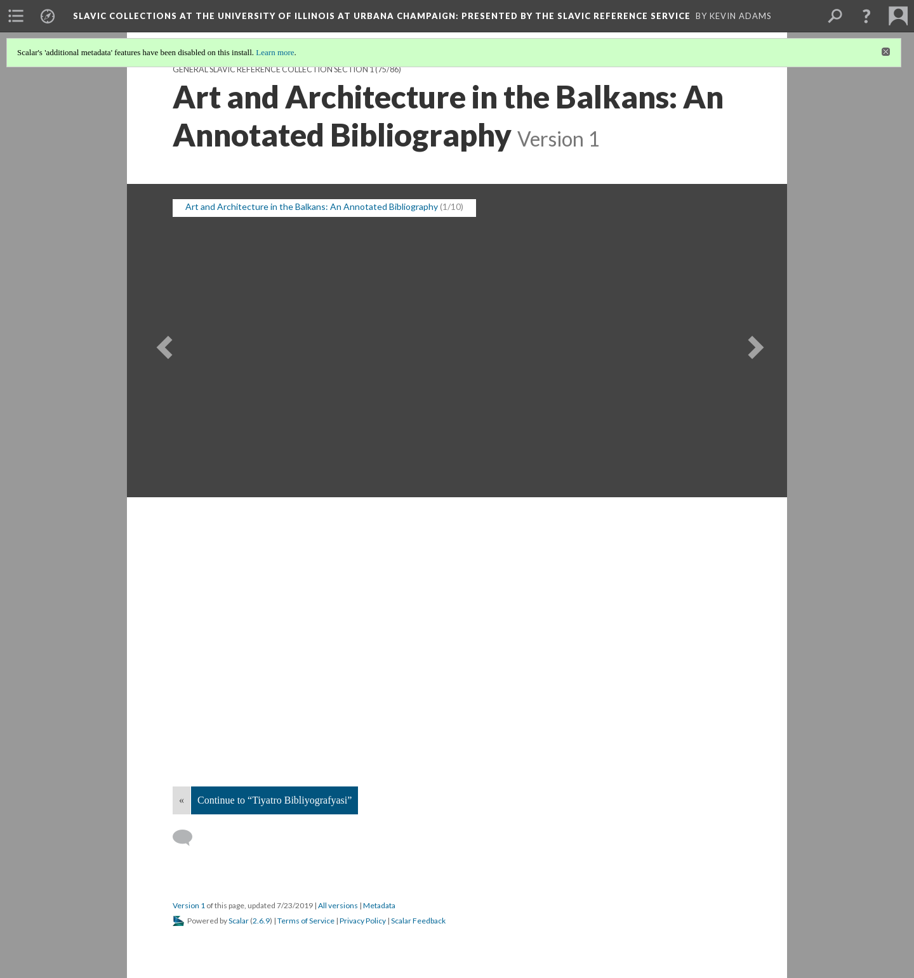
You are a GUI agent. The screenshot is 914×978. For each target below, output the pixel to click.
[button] (866, 16)
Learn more (275, 52)
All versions (338, 905)
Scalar (238, 920)
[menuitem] (16, 16)
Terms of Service (305, 920)
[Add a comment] (188, 838)
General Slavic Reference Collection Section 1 (273, 69)
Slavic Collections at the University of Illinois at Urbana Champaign (382, 16)
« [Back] (181, 800)
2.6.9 (261, 920)
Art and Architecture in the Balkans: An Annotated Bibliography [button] (311, 206)
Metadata (379, 905)
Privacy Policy (363, 920)
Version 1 (189, 905)
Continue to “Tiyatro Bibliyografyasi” (274, 800)
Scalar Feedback (418, 920)
